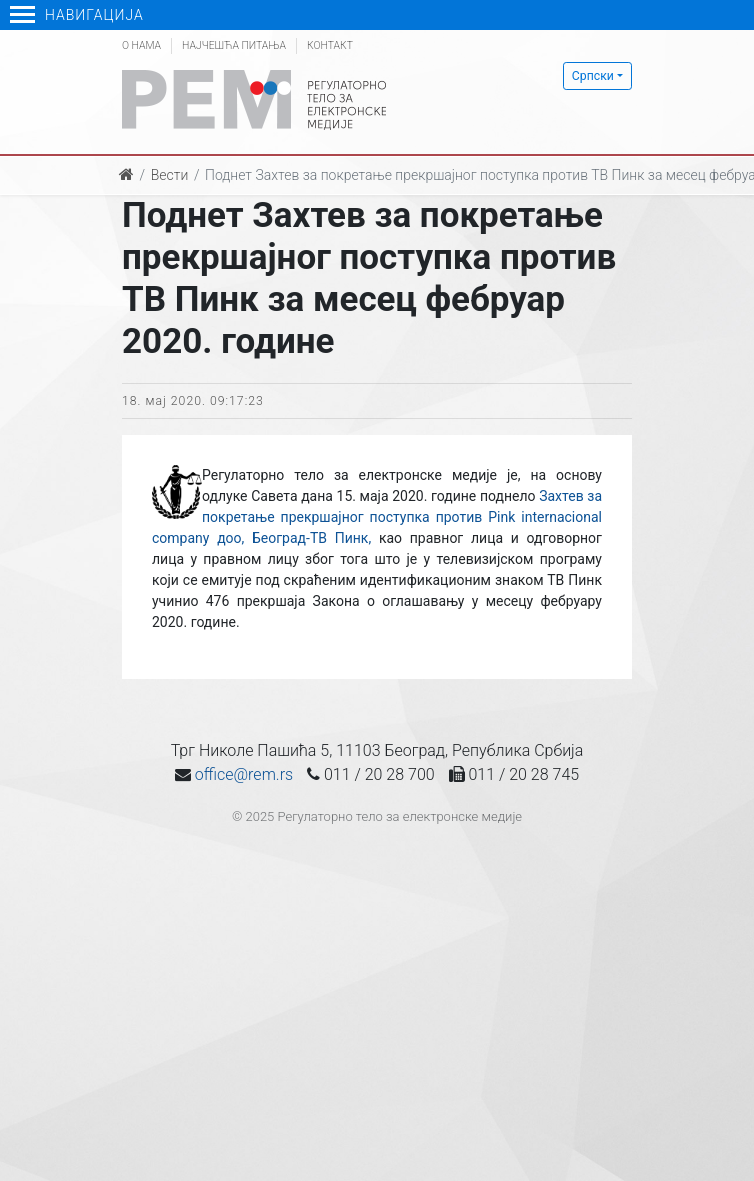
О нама (141, 45)
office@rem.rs (244, 774)
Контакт (330, 45)
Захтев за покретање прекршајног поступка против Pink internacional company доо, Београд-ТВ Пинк (377, 517)
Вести (170, 175)
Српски (593, 76)
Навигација (77, 15)
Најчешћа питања (234, 45)
